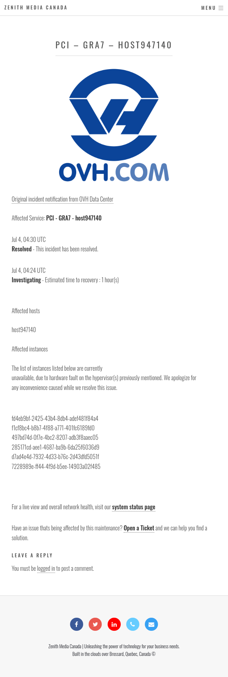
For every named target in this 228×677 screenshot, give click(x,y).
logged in (46, 568)
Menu (208, 7)
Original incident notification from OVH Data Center (62, 199)
